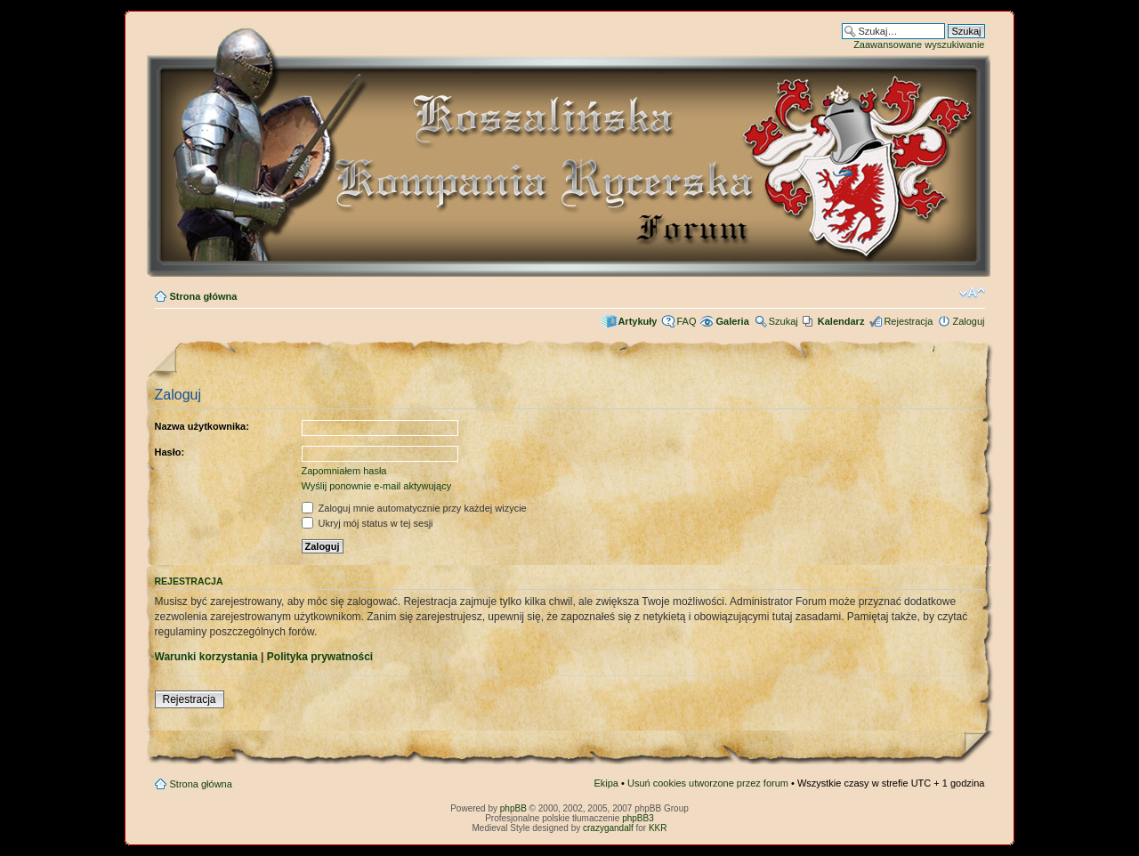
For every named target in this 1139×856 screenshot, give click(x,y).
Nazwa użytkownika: (202, 426)
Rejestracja (908, 321)
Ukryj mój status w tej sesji (367, 523)
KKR (658, 828)
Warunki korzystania (206, 656)
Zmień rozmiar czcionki (972, 293)
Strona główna (204, 296)
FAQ (686, 321)
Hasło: (170, 452)
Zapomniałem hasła (344, 470)
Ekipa (606, 783)
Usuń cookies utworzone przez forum (707, 783)
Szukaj (783, 321)
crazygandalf (608, 828)
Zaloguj (968, 321)
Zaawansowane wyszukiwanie (918, 44)
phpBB (513, 808)
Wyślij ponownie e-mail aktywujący (377, 485)
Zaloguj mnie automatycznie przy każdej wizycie (414, 508)
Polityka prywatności (320, 656)
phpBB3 (638, 818)
